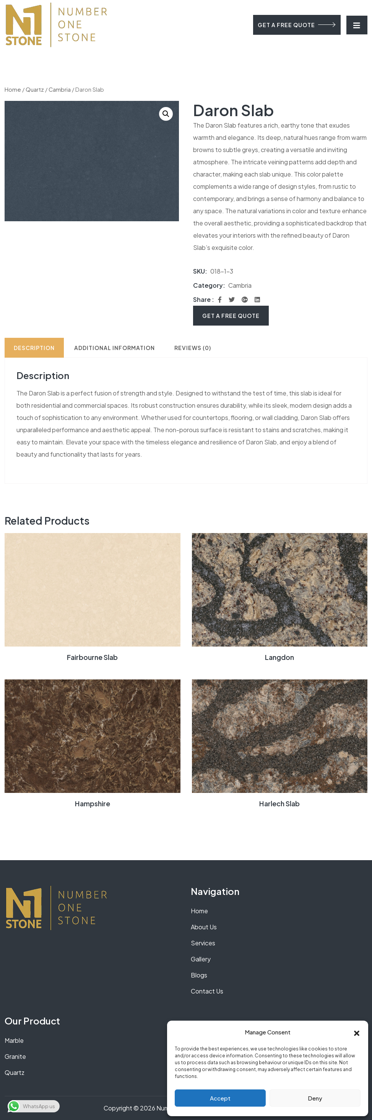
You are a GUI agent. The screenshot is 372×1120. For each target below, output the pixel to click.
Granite (15, 1056)
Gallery (201, 959)
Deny (315, 1098)
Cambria (60, 89)
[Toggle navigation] (356, 25)
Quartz (35, 89)
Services (203, 943)
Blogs (199, 975)
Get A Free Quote (231, 315)
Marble (14, 1040)
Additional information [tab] (114, 347)
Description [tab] (34, 347)
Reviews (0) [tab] (192, 347)
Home (13, 89)
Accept (220, 1098)
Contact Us (207, 991)
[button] (357, 1032)
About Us (204, 927)
